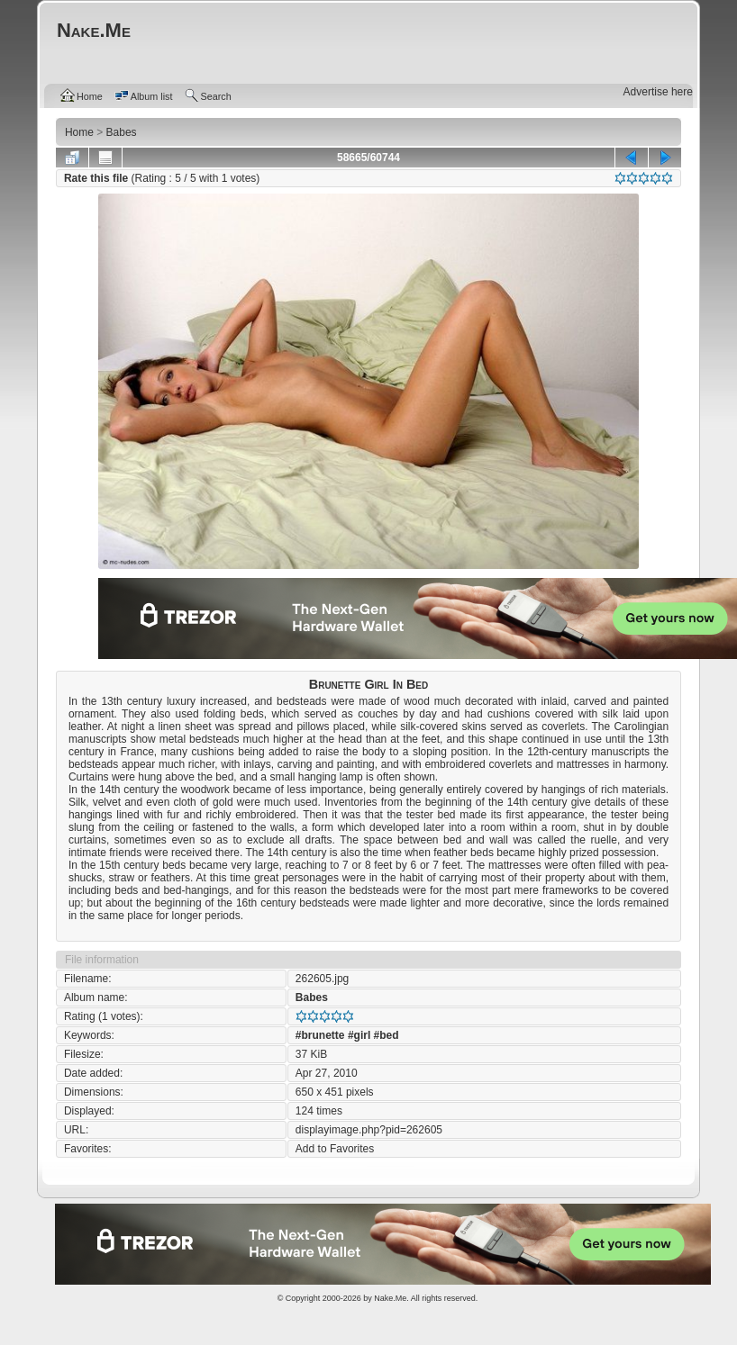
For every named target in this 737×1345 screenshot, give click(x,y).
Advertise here (658, 92)
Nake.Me (390, 1298)
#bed (386, 1035)
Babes (312, 997)
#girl (359, 1035)
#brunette (320, 1035)
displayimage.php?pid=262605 (369, 1130)
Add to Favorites (335, 1148)
